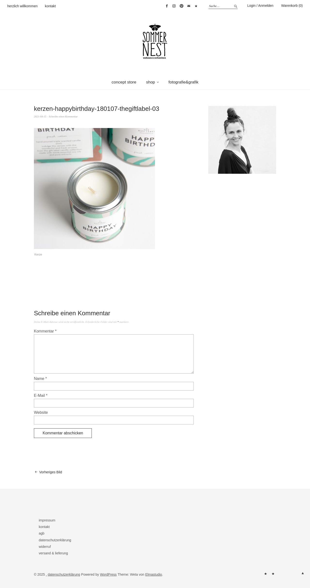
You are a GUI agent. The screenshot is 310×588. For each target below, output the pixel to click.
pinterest (181, 6)
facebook (166, 6)
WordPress (108, 574)
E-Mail (40, 395)
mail (189, 6)
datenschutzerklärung (55, 540)
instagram (174, 6)
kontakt (50, 6)
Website (41, 412)
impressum (47, 520)
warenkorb (196, 6)
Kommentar (45, 331)
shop (150, 82)
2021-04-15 (40, 116)
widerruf (45, 547)
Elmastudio (153, 574)
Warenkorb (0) (292, 6)
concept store (124, 82)
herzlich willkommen (22, 6)
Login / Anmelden (260, 6)
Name (40, 379)
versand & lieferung (53, 553)
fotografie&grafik (184, 82)
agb (41, 533)
